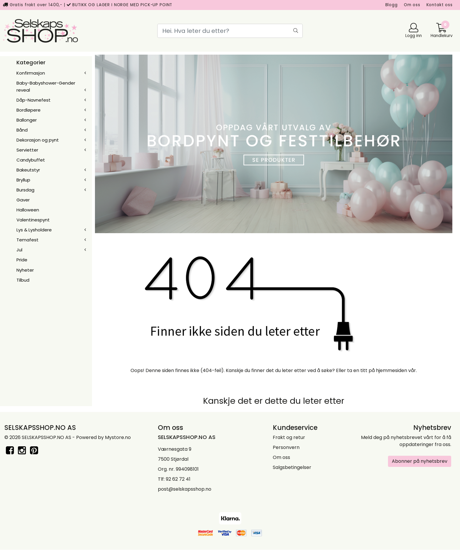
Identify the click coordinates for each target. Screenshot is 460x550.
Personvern (286, 447)
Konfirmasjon (30, 73)
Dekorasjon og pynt (37, 140)
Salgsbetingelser (292, 467)
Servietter (27, 150)
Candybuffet (30, 160)
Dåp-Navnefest (33, 100)
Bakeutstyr (28, 170)
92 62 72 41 (178, 479)
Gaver (23, 200)
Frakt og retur (289, 437)
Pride (21, 260)
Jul (19, 250)
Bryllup (23, 180)
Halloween (27, 210)
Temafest (27, 240)
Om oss (412, 5)
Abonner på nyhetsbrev (419, 461)
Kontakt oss (439, 5)
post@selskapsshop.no (184, 489)
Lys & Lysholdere (34, 230)
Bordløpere (28, 110)
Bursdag (25, 190)
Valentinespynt (33, 220)
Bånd (22, 130)
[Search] (230, 31)
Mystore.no (118, 437)
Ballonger (26, 120)
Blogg (391, 5)
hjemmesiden (391, 370)
